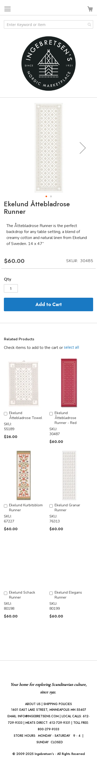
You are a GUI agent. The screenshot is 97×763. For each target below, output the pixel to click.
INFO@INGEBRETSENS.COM (38, 716)
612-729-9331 (59, 722)
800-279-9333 (48, 729)
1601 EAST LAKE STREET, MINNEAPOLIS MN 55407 (48, 709)
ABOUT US (33, 704)
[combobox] (48, 24)
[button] (82, 148)
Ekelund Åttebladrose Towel (25, 415)
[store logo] (48, 63)
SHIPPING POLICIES (57, 704)
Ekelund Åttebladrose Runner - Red (66, 417)
